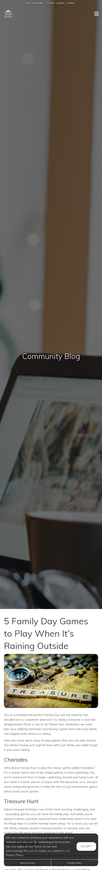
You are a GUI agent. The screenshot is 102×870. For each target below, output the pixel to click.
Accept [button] (86, 846)
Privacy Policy (75, 862)
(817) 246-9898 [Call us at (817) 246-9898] (34, 3)
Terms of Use (27, 862)
